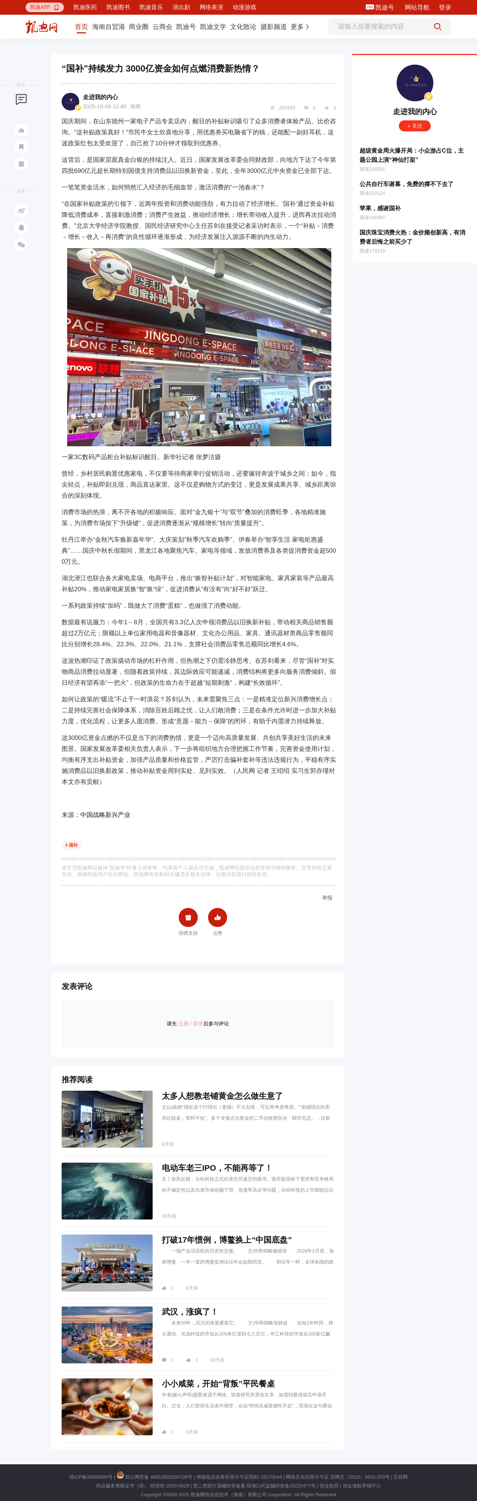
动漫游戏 (244, 7)
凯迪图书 (118, 7)
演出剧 (181, 7)
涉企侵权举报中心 (362, 1486)
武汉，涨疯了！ (190, 1311)
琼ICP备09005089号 (91, 1477)
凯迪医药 (85, 7)
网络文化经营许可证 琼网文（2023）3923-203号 (337, 1477)
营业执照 (329, 1486)
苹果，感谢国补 (380, 208)
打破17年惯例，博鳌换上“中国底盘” (227, 1239)
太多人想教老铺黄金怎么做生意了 (222, 1096)
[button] (45, 7)
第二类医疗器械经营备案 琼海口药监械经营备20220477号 (254, 1486)
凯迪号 (385, 7)
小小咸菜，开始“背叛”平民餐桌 (218, 1383)
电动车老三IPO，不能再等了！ (217, 1168)
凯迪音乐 (151, 7)
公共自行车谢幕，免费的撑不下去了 (407, 184)
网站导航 (417, 7)
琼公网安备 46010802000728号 (154, 1477)
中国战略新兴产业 (105, 814)
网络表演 (211, 7)
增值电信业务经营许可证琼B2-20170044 (239, 1477)
